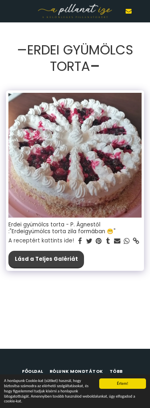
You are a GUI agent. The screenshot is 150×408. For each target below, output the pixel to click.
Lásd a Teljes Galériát (46, 259)
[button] (9, 10)
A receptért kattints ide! (41, 241)
